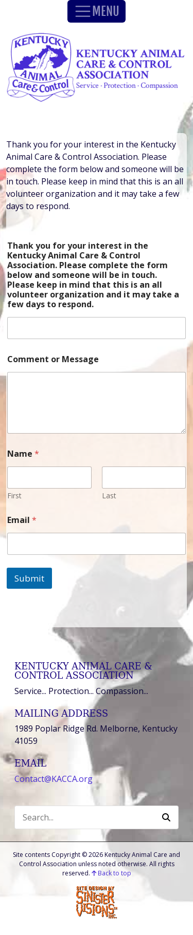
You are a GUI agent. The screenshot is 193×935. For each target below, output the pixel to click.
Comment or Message (53, 359)
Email (22, 520)
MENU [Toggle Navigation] (96, 11)
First (14, 495)
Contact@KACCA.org (53, 778)
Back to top (111, 873)
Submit (29, 578)
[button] (166, 817)
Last (109, 495)
